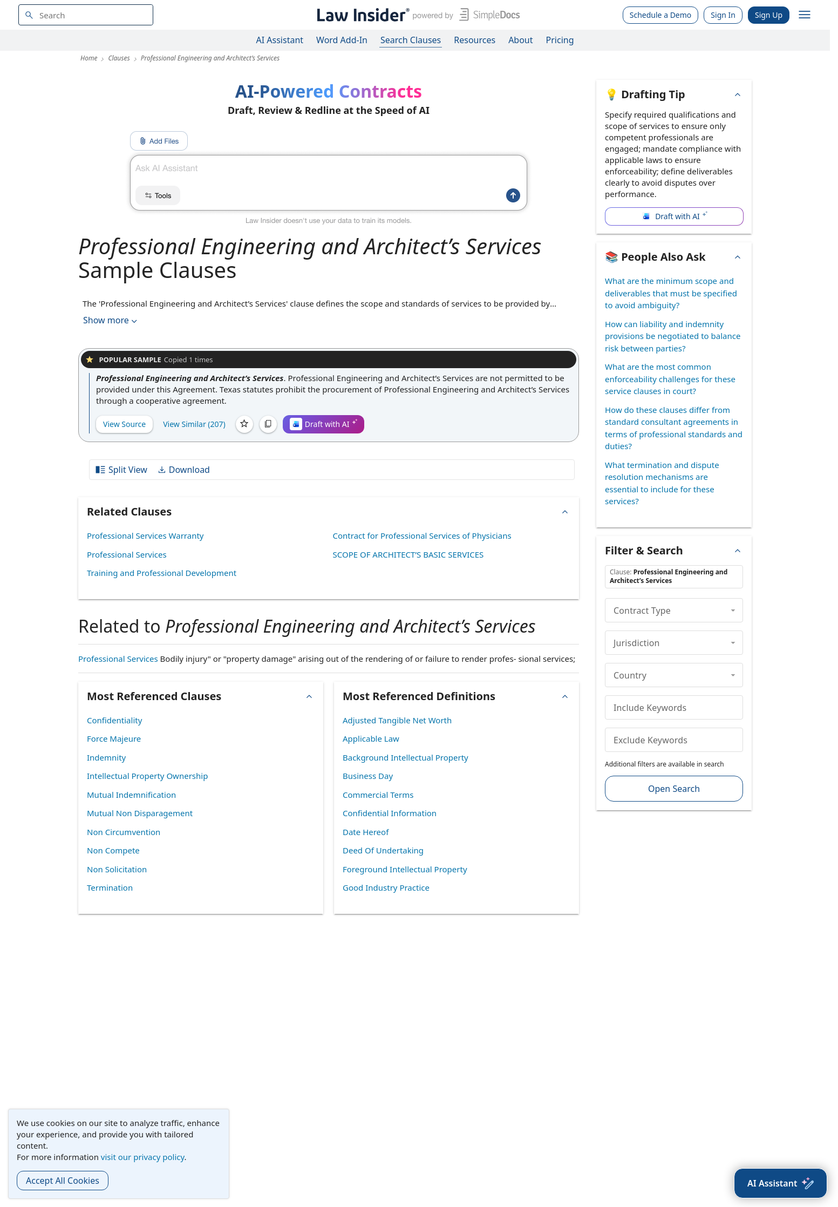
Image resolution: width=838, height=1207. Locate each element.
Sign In (723, 15)
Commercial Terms (378, 794)
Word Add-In (341, 40)
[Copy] (268, 424)
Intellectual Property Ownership (147, 775)
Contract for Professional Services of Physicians (422, 535)
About (520, 40)
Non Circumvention (123, 831)
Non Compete (113, 850)
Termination (110, 887)
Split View (120, 470)
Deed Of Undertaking (383, 850)
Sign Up (768, 15)
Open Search (674, 789)
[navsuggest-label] (85, 14)
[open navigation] (804, 15)
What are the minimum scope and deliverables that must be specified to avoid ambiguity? (671, 292)
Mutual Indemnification (131, 794)
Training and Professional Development (161, 572)
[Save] (244, 424)
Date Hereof (366, 831)
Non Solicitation (117, 869)
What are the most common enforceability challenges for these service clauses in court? (670, 378)
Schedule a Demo (661, 15)
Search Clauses (410, 40)
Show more (111, 320)
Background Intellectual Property (405, 757)
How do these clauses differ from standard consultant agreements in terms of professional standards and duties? (673, 428)
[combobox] (85, 14)
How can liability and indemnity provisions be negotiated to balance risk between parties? (672, 336)
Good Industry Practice (386, 887)
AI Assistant (280, 40)
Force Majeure (114, 738)
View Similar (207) (194, 424)
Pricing (560, 40)
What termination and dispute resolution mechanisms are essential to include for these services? (662, 483)
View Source (124, 424)
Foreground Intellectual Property (405, 869)
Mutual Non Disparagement (140, 813)
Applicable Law (371, 738)
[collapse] (733, 610)
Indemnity (106, 757)
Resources (474, 40)
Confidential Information (390, 813)
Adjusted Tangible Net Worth (397, 720)
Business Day (368, 775)
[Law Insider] (416, 15)
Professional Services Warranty (145, 535)
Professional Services (127, 554)
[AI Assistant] (780, 1183)
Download (183, 470)
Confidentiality (114, 720)
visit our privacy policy (143, 1156)
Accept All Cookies (62, 1180)
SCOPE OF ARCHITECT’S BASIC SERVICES (408, 554)
